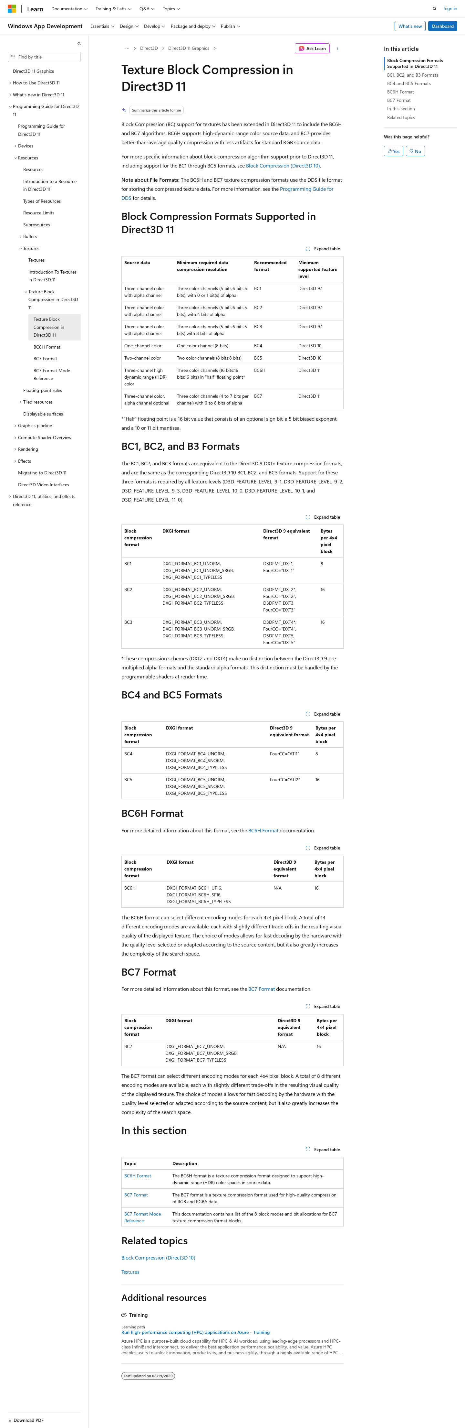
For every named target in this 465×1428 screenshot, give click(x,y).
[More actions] (338, 48)
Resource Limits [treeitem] (38, 213)
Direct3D (149, 48)
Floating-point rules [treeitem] (42, 390)
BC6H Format (263, 830)
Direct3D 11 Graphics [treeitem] (33, 71)
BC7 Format (261, 988)
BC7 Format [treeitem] (45, 358)
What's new (410, 26)
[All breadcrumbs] (127, 48)
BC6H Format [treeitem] (47, 347)
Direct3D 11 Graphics (188, 48)
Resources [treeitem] (33, 169)
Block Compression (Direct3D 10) (283, 165)
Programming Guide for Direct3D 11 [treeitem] (41, 130)
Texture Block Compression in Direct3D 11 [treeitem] (49, 327)
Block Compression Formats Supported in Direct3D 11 (415, 63)
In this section (401, 108)
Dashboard (443, 26)
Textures (130, 1271)
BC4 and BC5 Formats (409, 83)
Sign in (450, 8)
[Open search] (434, 9)
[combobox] (44, 57)
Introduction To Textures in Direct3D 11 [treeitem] (52, 276)
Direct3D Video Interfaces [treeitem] (43, 484)
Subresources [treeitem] (36, 225)
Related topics (401, 117)
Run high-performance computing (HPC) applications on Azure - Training (195, 1332)
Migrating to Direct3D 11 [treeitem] (42, 473)
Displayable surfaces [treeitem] (43, 414)
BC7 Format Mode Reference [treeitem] (52, 374)
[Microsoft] (12, 9)
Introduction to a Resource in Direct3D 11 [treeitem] (50, 185)
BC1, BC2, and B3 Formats (412, 75)
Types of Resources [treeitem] (42, 201)
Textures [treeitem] (36, 260)
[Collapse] (79, 43)
